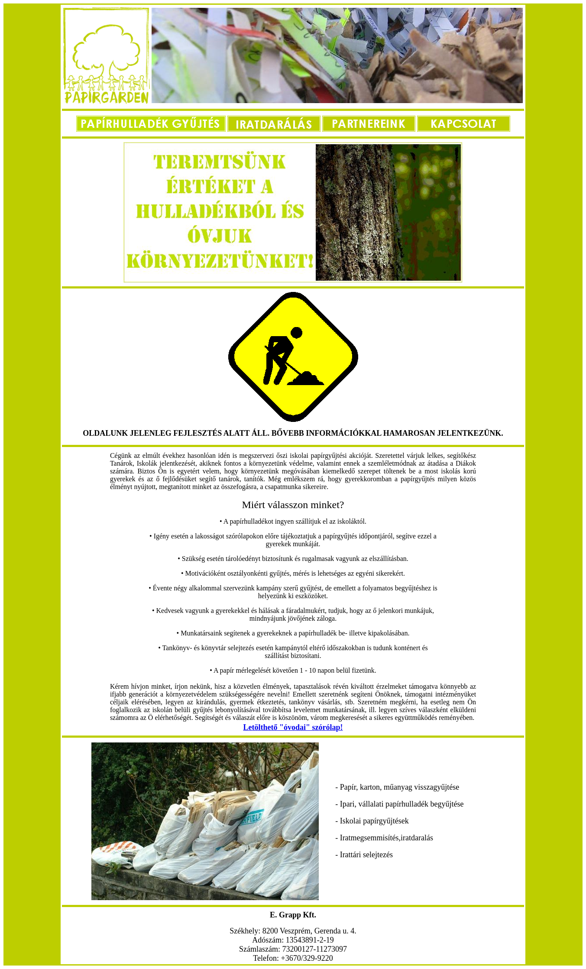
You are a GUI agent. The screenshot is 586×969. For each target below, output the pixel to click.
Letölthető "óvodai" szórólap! (293, 727)
